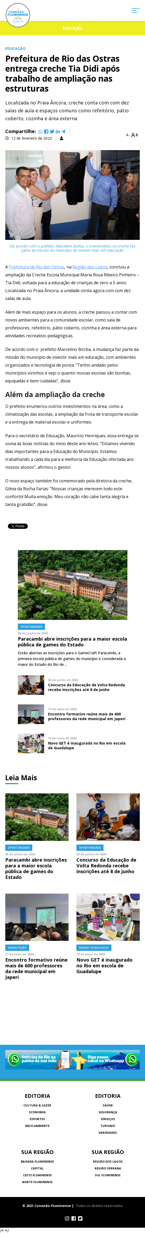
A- (128, 135)
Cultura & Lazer (37, 1105)
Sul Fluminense (108, 1175)
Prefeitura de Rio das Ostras (36, 267)
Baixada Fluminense (37, 1161)
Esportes (37, 1119)
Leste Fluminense (37, 1175)
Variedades (108, 1133)
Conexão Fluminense (17, 15)
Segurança (108, 1112)
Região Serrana (108, 1168)
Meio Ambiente (37, 1126)
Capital (37, 1168)
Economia (37, 1112)
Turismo (107, 1126)
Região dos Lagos (89, 267)
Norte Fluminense (37, 1182)
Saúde (108, 1105)
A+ (134, 135)
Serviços (108, 1119)
